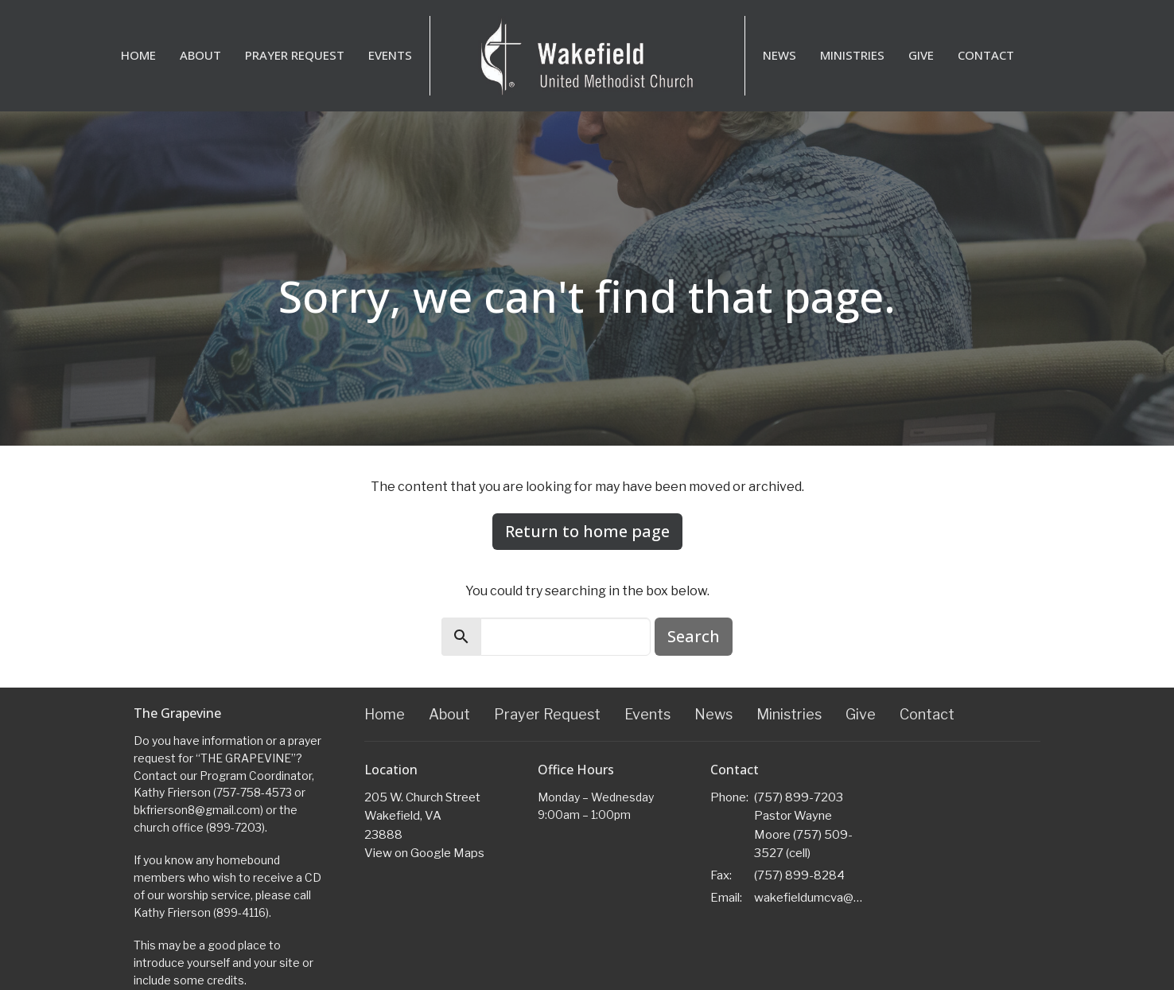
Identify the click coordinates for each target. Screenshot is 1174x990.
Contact (986, 55)
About (200, 55)
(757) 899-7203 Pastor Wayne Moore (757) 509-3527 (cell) (803, 825)
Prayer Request (294, 55)
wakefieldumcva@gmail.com (811, 898)
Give (921, 55)
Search (693, 636)
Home (138, 55)
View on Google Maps (424, 853)
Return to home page (587, 531)
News (779, 55)
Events (390, 55)
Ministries (852, 55)
